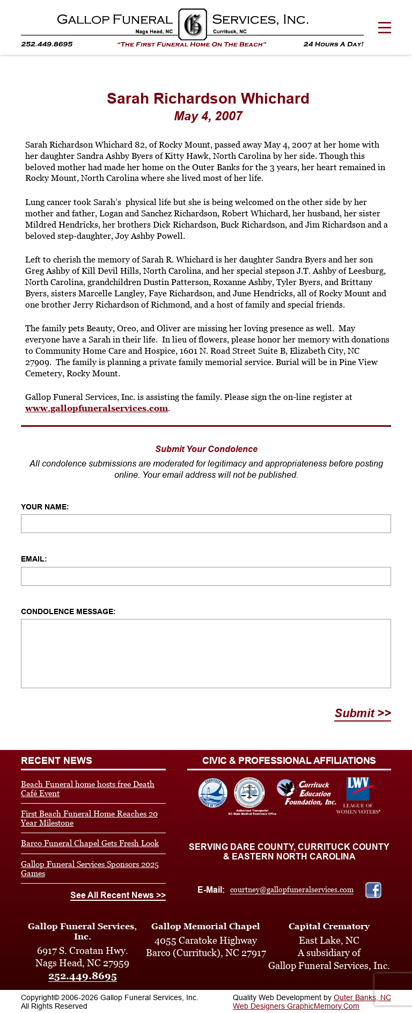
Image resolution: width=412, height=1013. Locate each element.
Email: (34, 559)
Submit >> (362, 713)
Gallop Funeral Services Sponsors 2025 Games (90, 868)
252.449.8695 (82, 975)
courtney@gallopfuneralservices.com (292, 889)
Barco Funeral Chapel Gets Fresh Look (90, 843)
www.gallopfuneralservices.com (96, 408)
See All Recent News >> (118, 895)
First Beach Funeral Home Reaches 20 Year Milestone (89, 818)
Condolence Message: (68, 611)
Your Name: (45, 506)
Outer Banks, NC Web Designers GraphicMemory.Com (312, 1001)
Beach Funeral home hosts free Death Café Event (87, 788)
